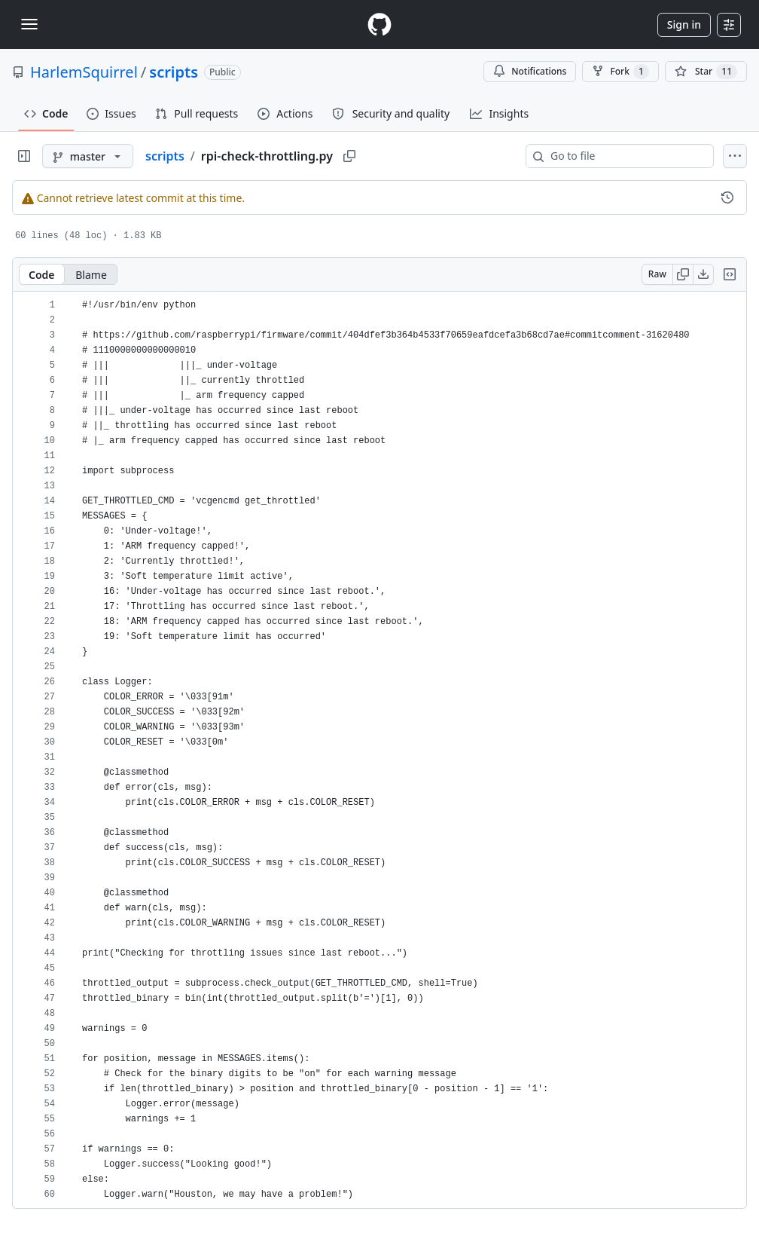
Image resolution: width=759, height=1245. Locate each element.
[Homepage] (379, 24)
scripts (173, 72)
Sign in (684, 24)
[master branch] (87, 156)
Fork (620, 71)
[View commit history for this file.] (727, 197)
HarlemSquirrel (84, 72)
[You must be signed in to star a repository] (706, 71)
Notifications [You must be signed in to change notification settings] (529, 71)
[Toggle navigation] (29, 24)
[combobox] (625, 156)
